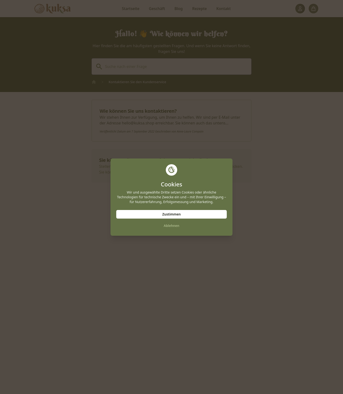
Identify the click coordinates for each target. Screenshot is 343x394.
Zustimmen (171, 214)
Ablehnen (171, 225)
